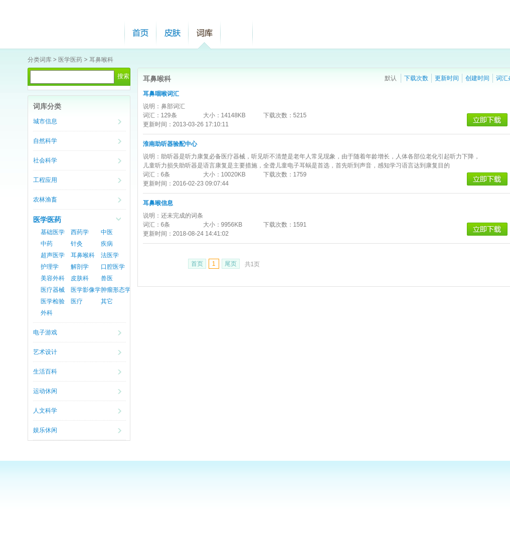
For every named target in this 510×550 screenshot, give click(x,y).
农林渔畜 (45, 199)
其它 (107, 301)
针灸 (77, 243)
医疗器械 (53, 289)
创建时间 (477, 78)
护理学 (50, 266)
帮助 (237, 33)
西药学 (80, 232)
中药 (47, 243)
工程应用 (45, 180)
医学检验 (53, 301)
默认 (391, 78)
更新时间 (447, 78)
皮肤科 (80, 278)
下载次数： (278, 115)
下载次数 (416, 78)
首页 (140, 33)
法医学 (110, 255)
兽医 (107, 278)
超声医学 (53, 255)
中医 (107, 232)
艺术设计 (45, 351)
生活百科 (45, 371)
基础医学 (53, 232)
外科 (47, 312)
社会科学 (45, 160)
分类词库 (40, 59)
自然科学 (45, 140)
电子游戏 (45, 332)
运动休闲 (45, 391)
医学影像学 (86, 289)
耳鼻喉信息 (158, 203)
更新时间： (158, 124)
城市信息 (45, 121)
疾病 (107, 243)
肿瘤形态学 (116, 289)
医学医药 (70, 59)
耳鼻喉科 (101, 59)
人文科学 (45, 410)
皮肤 (172, 33)
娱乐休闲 (45, 430)
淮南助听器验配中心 (170, 143)
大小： (212, 115)
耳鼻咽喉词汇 (161, 93)
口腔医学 (113, 266)
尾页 (231, 263)
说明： (152, 106)
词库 (205, 33)
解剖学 (80, 266)
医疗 (77, 301)
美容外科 (53, 278)
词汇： (152, 115)
